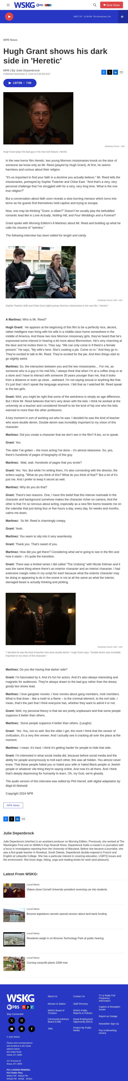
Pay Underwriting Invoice (108, 1031)
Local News (33, 884)
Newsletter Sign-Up (109, 1024)
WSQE (21, 1079)
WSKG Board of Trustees (56, 1011)
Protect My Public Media (82, 1029)
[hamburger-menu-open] (8, 5)
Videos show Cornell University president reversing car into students (67, 889)
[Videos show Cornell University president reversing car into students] (14, 890)
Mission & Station (57, 1004)
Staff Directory (80, 1004)
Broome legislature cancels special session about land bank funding (67, 913)
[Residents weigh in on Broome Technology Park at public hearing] (14, 939)
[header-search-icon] (95, 4)
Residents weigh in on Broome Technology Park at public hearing (65, 938)
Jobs (50, 1028)
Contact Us (79, 996)
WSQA (29, 1079)
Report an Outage (108, 1016)
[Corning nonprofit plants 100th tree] (14, 964)
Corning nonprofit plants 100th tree (47, 962)
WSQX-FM (23, 1076)
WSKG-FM (11, 1076)
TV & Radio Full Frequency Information (107, 998)
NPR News (10, 40)
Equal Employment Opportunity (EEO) (83, 1020)
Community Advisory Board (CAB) (58, 1020)
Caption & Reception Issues (109, 1008)
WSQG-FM (11, 1079)
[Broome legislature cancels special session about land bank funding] (14, 915)
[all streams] (123, 16)
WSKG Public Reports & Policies (82, 1011)
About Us (52, 996)
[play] (9, 17)
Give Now (113, 5)
